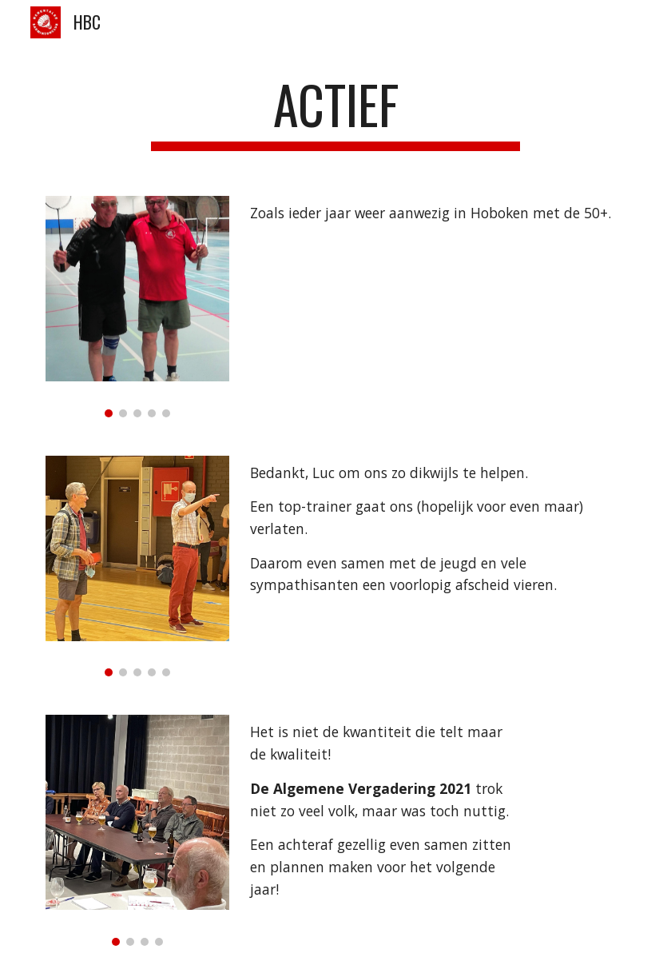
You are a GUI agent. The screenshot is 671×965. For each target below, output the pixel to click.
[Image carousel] (137, 306)
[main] (335, 112)
